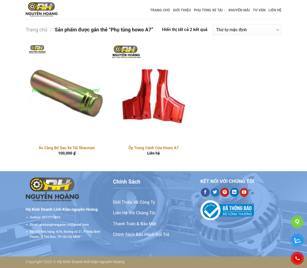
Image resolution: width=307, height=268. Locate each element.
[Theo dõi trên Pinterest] (224, 192)
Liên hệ (274, 10)
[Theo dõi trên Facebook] (205, 192)
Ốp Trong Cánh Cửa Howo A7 (153, 148)
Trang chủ (160, 10)
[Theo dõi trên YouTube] (244, 192)
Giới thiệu (182, 10)
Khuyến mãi (239, 10)
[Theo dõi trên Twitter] (215, 192)
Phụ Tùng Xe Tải (210, 10)
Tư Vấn (259, 10)
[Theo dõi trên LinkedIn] (234, 192)
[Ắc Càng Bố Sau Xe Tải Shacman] (67, 92)
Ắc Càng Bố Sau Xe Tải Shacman (67, 148)
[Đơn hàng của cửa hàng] (247, 30)
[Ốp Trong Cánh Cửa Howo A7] (153, 92)
